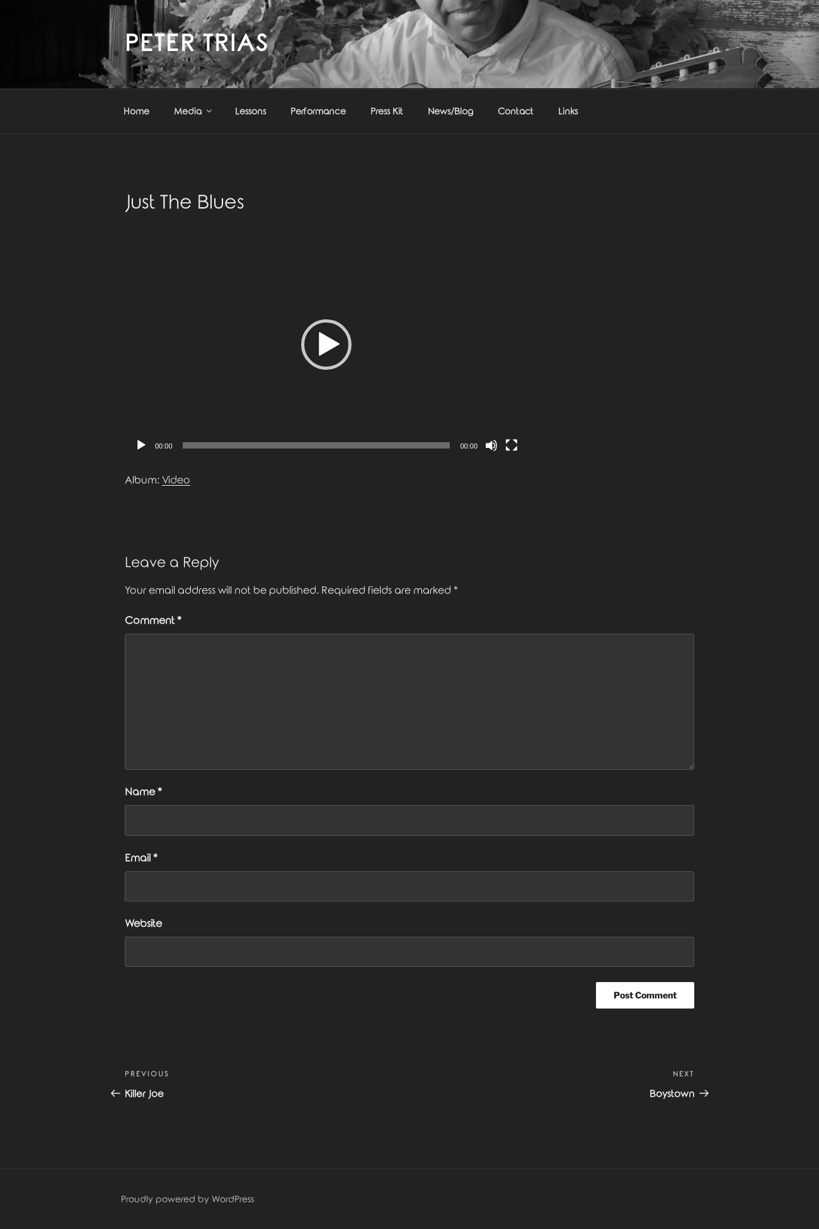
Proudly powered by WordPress (187, 1199)
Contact (516, 112)
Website (143, 923)
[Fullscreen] (511, 445)
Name (143, 792)
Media (194, 111)
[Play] (141, 445)
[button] (326, 344)
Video (176, 480)
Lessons (250, 112)
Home (136, 112)
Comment (153, 620)
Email (141, 858)
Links (568, 112)
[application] (326, 344)
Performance (318, 112)
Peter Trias (197, 44)
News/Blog (450, 112)
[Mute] (491, 445)
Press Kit (386, 112)
